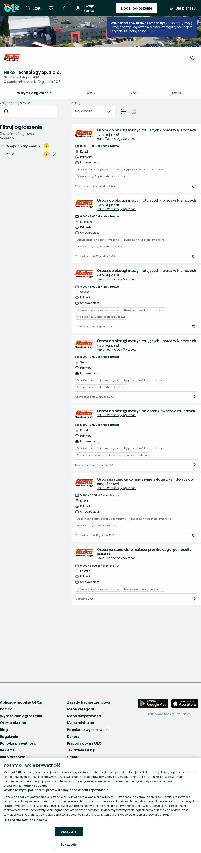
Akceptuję (68, 831)
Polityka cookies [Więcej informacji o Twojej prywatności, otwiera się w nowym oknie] (35, 785)
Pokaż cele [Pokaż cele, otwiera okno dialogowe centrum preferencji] (69, 844)
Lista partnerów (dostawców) (26, 820)
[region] (100, 805)
